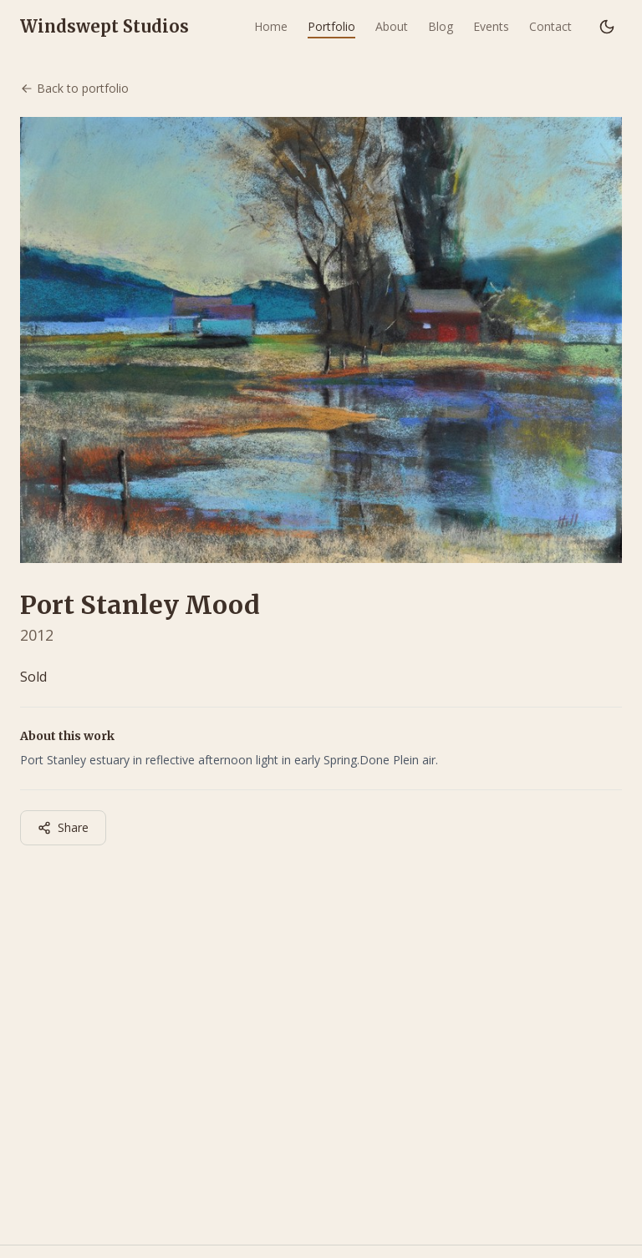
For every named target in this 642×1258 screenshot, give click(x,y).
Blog (440, 26)
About (391, 26)
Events (491, 26)
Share (63, 827)
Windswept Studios (104, 26)
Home (271, 26)
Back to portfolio (74, 88)
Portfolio (331, 26)
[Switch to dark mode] (607, 27)
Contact (550, 26)
